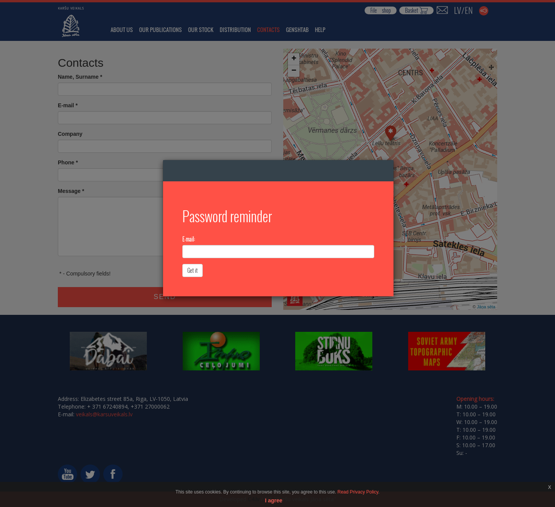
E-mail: (188, 239)
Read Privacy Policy (358, 492)
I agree (273, 500)
